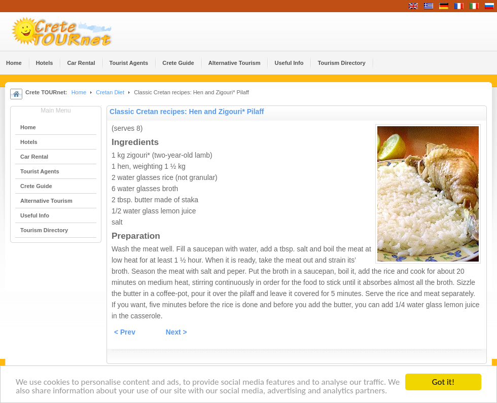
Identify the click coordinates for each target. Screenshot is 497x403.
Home (79, 92)
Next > (176, 332)
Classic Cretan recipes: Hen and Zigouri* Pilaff (187, 112)
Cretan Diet (110, 92)
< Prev (124, 332)
